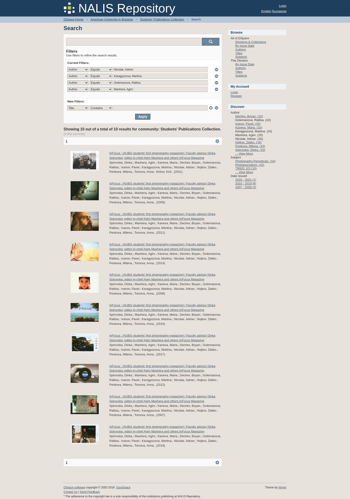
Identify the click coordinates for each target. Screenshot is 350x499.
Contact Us (71, 492)
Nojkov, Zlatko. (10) (248, 142)
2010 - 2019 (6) (245, 183)
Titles (239, 53)
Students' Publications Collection (162, 19)
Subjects (241, 57)
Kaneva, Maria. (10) (248, 127)
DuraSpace (123, 487)
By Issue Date (244, 45)
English (266, 11)
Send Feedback (90, 492)
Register (236, 96)
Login (282, 6)
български (279, 11)
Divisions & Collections (250, 42)
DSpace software (74, 487)
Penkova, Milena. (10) (250, 146)
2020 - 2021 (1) (245, 179)
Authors (240, 49)
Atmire (282, 487)
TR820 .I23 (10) (246, 168)
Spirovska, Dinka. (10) (250, 150)
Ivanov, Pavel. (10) (247, 124)
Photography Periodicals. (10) (255, 161)
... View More (244, 153)
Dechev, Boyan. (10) (249, 116)
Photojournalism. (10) (249, 165)
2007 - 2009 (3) (245, 187)
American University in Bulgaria (112, 19)
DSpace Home (74, 19)
